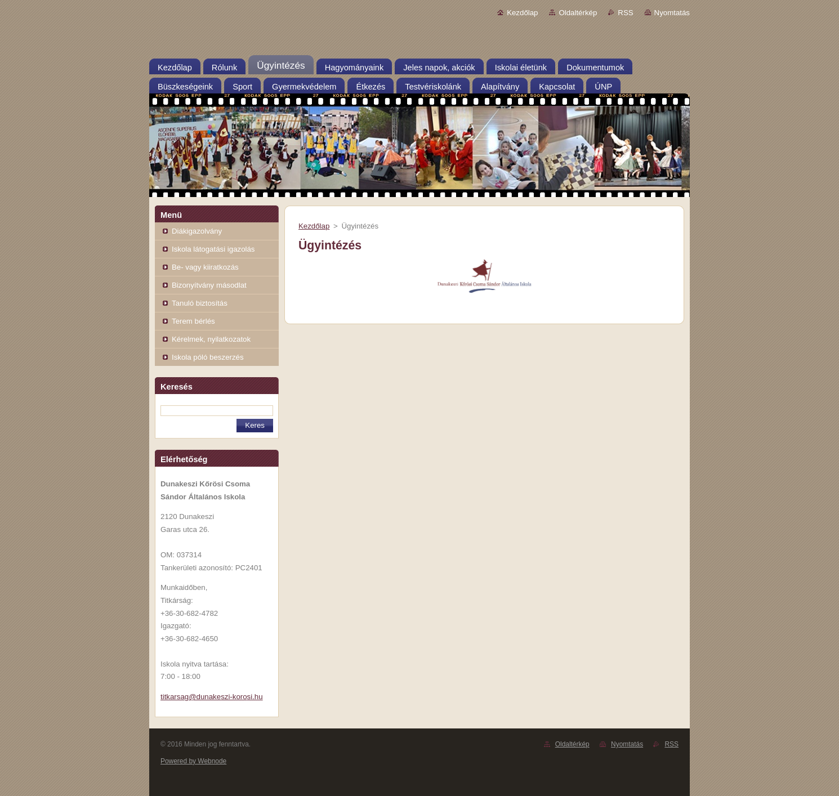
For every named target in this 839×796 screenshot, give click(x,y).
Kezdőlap (522, 12)
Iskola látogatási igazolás (213, 249)
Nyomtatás (672, 12)
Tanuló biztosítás (199, 303)
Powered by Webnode (193, 761)
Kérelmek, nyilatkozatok (211, 339)
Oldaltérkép (578, 12)
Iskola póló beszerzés (208, 357)
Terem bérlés (193, 321)
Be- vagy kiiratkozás (205, 267)
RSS (625, 12)
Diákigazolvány (197, 231)
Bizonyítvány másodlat (209, 285)
